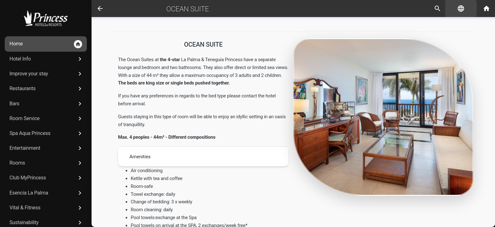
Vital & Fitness (46, 208)
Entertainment (46, 148)
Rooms (46, 163)
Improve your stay (46, 74)
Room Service (46, 118)
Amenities (140, 157)
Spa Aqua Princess (46, 133)
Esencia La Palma (46, 193)
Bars (46, 104)
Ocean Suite (187, 9)
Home (45, 44)
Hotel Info (46, 59)
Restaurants (46, 88)
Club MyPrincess (46, 178)
